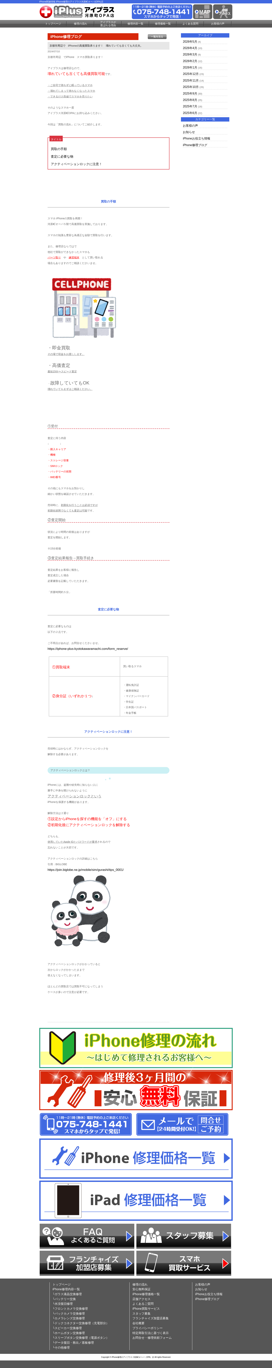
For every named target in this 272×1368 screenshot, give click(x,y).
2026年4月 (190, 48)
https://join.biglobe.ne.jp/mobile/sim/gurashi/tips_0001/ (86, 870)
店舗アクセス (141, 1299)
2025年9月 (190, 93)
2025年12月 (191, 73)
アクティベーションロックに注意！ (76, 164)
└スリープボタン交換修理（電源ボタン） (81, 1337)
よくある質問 (190, 23)
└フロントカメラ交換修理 (70, 1308)
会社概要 (138, 1323)
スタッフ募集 (141, 1313)
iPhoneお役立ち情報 (196, 138)
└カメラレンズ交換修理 (69, 1318)
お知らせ (189, 132)
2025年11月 (191, 80)
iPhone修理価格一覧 (146, 1294)
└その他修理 (61, 1347)
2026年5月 (190, 41)
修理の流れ (80, 23)
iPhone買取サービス (146, 1308)
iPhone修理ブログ (195, 145)
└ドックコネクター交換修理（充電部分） (81, 1323)
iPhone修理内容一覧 (66, 1289)
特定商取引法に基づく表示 (150, 1333)
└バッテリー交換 (64, 1299)
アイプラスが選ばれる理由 (108, 24)
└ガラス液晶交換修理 (67, 1294)
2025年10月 (191, 87)
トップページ (53, 23)
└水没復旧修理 (63, 1303)
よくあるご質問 (143, 1303)
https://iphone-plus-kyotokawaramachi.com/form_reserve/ (88, 649)
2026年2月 (190, 61)
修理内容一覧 (135, 23)
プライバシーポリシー (147, 1328)
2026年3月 (190, 54)
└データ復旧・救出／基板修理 (73, 1342)
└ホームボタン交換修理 (69, 1333)
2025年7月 (190, 106)
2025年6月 (190, 113)
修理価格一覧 (163, 23)
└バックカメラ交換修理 (69, 1313)
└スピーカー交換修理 (67, 1328)
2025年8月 (190, 100)
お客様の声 (217, 23)
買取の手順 (59, 149)
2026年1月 (190, 67)
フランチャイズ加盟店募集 (150, 1318)
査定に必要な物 (62, 156)
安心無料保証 (141, 1289)
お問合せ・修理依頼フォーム (152, 1337)
